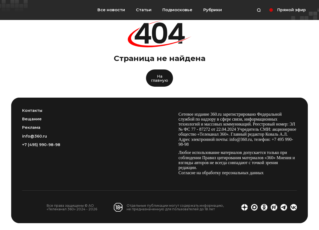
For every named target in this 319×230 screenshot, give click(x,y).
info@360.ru (34, 136)
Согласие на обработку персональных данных (221, 172)
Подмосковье (177, 9)
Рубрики (212, 9)
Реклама (31, 128)
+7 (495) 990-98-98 (41, 145)
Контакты (32, 111)
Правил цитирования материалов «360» (239, 157)
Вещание (32, 119)
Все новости (111, 9)
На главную (159, 78)
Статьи (143, 9)
